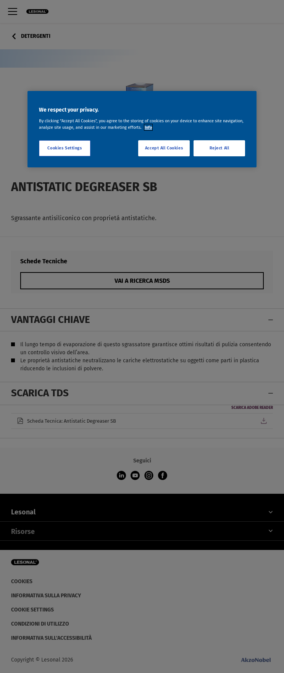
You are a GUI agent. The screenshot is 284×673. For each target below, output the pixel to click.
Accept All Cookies (164, 148)
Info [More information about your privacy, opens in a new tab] (148, 127)
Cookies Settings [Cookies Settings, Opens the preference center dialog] (64, 148)
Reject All (219, 148)
